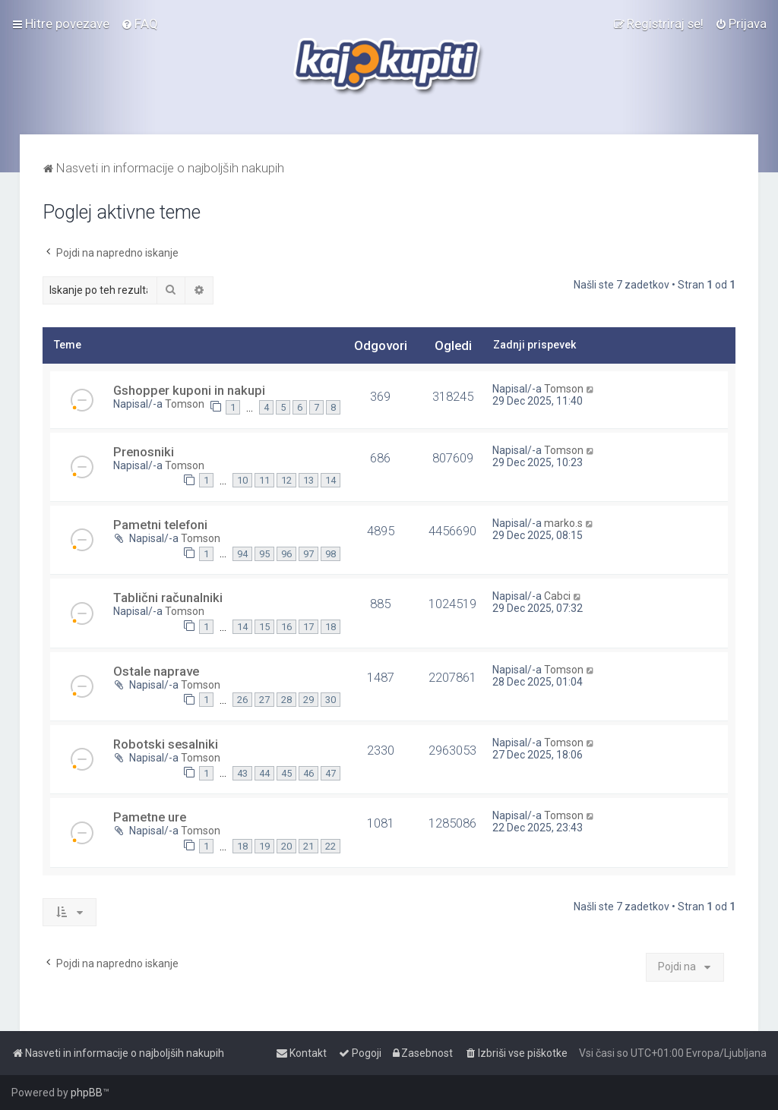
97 (308, 554)
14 (330, 480)
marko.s (563, 523)
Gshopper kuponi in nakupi (189, 390)
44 (264, 773)
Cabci (557, 596)
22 (330, 846)
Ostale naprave (156, 671)
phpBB (87, 1092)
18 (330, 626)
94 (242, 554)
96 (286, 554)
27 (264, 699)
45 (286, 773)
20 (286, 846)
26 (242, 699)
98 (330, 554)
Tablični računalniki (168, 597)
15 (264, 626)
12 (286, 480)
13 (308, 480)
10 (242, 480)
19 (264, 846)
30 (330, 699)
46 (308, 773)
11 (264, 480)
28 (286, 699)
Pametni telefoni (160, 524)
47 (330, 773)
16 (286, 626)
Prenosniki (143, 451)
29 (308, 699)
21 (308, 846)
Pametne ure (149, 817)
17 (308, 626)
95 (264, 554)
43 (242, 773)
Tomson (184, 404)
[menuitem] (139, 23)
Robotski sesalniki (165, 744)
